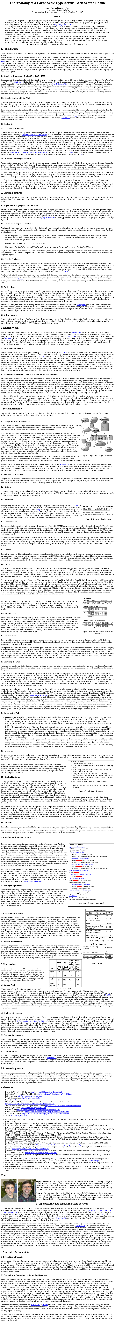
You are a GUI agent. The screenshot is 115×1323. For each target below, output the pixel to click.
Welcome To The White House (80, 858)
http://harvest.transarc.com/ (20, 1100)
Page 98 (71, 152)
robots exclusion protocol (38, 695)
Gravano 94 (35, 1305)
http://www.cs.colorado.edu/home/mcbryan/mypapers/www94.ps (59, 1145)
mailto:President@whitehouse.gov (81, 874)
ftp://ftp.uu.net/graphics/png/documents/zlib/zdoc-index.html (38, 1110)
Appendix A (22, 169)
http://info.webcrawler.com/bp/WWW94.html (41, 1153)
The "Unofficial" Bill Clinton (77, 878)
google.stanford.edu (48, 217)
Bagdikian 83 (61, 1218)
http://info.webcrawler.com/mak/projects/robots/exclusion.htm (47, 1112)
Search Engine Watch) (60, 84)
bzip (38, 509)
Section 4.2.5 (64, 464)
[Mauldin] (7, 338)
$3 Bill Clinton (73, 896)
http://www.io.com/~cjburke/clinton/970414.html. (54, 1094)
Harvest (45, 1305)
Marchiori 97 (15, 152)
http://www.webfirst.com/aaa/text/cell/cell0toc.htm (63, 1106)
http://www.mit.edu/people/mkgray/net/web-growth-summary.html (45, 1114)
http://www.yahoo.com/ (19, 1116)
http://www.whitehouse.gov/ (77, 847)
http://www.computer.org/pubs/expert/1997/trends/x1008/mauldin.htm (29, 1104)
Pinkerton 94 (70, 336)
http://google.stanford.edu (32, 881)
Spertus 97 (25, 152)
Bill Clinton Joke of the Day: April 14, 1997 (32, 1021)
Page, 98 (104, 1214)
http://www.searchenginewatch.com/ (33, 1108)
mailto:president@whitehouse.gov (78, 870)
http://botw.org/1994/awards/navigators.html (46, 1092)
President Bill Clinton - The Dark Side (80, 890)
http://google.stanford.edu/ (63, 24)
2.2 (86, 154)
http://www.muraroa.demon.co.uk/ (30, 1096)
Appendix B (65, 118)
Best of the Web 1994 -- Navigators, (34, 135)
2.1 (81, 154)
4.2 (76, 116)
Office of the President (77, 852)
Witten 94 (63, 352)
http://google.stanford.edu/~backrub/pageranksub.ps (30, 1149)
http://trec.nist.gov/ (93, 1161)
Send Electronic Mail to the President (82, 864)
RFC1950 (74, 506)
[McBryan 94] (19, 82)
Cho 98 (107, 995)
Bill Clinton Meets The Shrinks (81, 884)
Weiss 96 (33, 152)
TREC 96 (41, 356)
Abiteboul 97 (51, 1058)
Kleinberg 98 (42, 152)
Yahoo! (3, 61)
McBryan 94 (81, 305)
